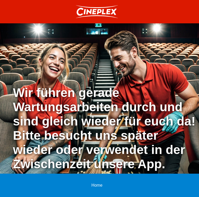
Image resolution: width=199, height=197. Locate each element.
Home (97, 185)
